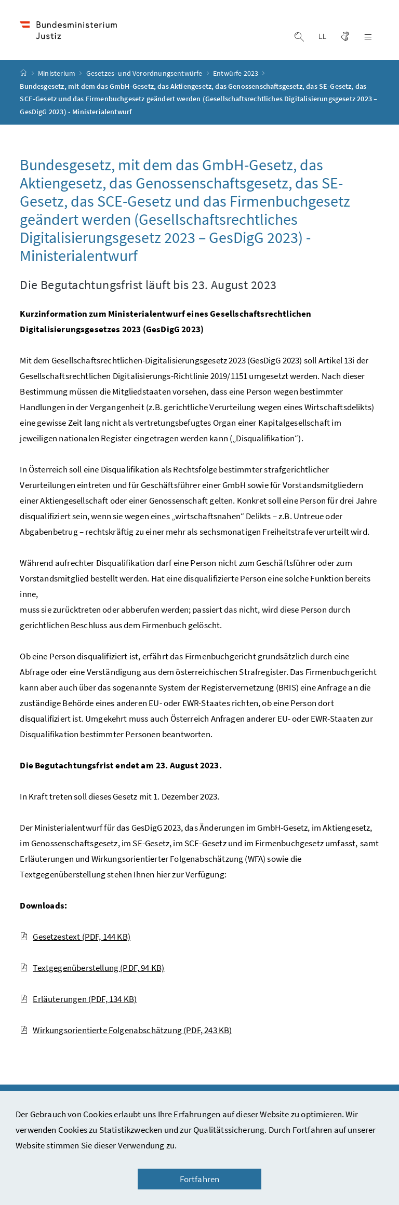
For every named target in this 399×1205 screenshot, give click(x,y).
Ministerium (57, 73)
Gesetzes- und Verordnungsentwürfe (145, 73)
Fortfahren (200, 1179)
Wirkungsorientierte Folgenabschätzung (126, 1030)
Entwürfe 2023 (236, 73)
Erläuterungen (78, 999)
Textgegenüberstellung (92, 967)
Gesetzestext (75, 936)
